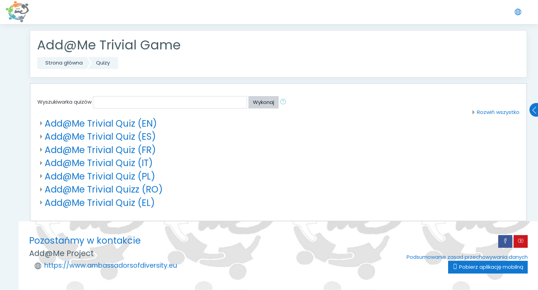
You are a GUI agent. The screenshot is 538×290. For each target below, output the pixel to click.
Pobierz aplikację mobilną (488, 266)
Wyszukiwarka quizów (64, 101)
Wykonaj (263, 102)
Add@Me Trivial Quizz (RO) (104, 189)
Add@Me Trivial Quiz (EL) (100, 202)
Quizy (103, 62)
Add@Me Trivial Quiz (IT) (99, 162)
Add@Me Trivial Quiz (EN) (101, 123)
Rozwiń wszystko (498, 112)
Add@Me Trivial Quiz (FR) (100, 149)
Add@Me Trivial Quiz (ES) (100, 136)
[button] (284, 102)
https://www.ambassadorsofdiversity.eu (110, 265)
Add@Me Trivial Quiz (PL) (100, 176)
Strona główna (64, 62)
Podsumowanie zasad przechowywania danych (467, 256)
